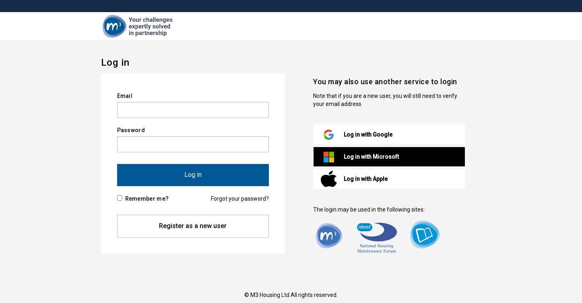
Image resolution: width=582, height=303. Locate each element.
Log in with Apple (366, 179)
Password (131, 130)
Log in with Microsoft (371, 157)
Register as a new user (193, 226)
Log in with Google (368, 134)
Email (125, 96)
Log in (193, 174)
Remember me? (143, 198)
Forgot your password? (240, 198)
